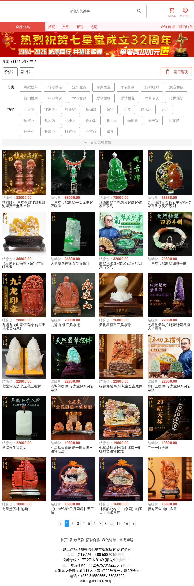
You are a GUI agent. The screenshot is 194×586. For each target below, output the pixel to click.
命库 (70, 555)
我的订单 (109, 540)
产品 (65, 27)
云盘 (121, 555)
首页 (51, 27)
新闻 (79, 27)
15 (118, 524)
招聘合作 (93, 540)
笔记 (94, 27)
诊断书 (123, 560)
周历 (126, 565)
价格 (7, 72)
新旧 (24, 72)
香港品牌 (77, 540)
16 (126, 524)
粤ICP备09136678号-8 (97, 581)
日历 (65, 565)
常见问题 (126, 540)
